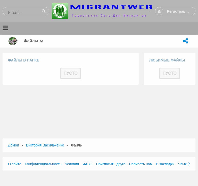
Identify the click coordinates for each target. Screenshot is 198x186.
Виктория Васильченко (45, 145)
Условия (72, 164)
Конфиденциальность (43, 164)
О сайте (14, 164)
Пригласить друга (110, 164)
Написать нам (141, 164)
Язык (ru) (185, 164)
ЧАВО (87, 164)
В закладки (165, 164)
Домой (13, 145)
